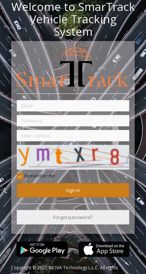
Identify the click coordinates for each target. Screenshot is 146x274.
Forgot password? (73, 217)
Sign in (73, 190)
